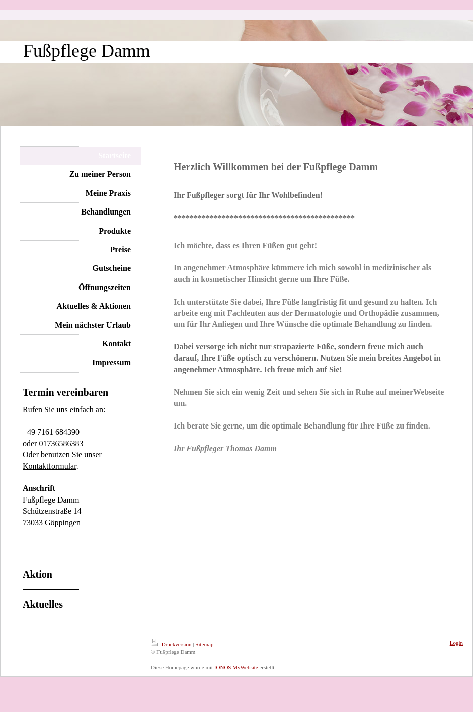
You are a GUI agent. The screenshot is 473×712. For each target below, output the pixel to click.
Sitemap (204, 644)
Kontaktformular (49, 466)
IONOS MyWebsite (236, 667)
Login (456, 642)
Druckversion (172, 644)
